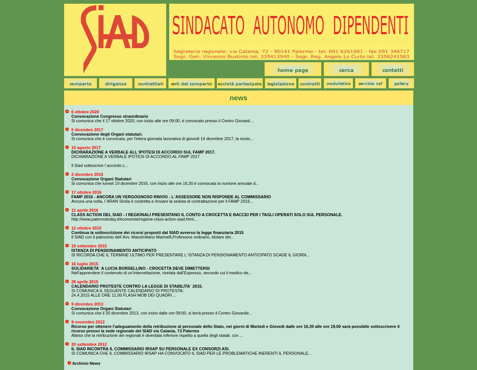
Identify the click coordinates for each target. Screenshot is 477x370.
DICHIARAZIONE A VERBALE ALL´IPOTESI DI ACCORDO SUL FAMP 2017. (144, 152)
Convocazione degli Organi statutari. (107, 134)
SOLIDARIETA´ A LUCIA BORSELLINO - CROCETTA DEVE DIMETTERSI (141, 268)
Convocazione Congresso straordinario (110, 116)
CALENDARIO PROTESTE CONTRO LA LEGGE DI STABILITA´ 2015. (137, 286)
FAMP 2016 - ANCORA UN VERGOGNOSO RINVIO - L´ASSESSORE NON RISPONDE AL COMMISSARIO (171, 197)
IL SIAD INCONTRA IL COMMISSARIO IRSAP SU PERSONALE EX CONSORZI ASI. (151, 349)
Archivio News (86, 363)
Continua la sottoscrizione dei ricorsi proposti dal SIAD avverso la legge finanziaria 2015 (158, 232)
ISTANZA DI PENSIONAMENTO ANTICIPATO (114, 250)
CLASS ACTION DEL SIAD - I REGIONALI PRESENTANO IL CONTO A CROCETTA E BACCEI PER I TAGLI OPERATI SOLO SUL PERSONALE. (207, 214)
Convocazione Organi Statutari (102, 179)
